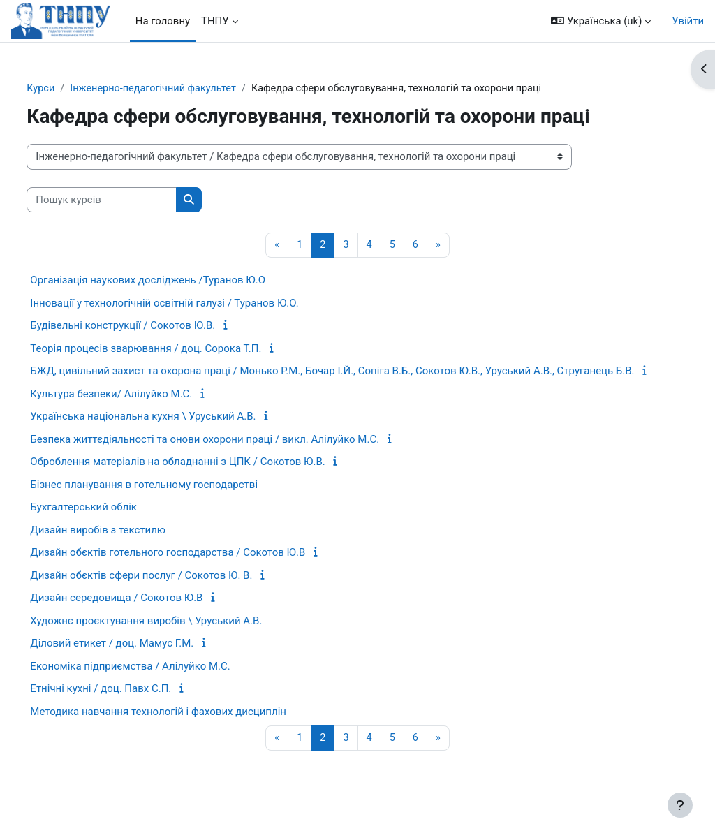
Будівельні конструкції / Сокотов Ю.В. (155, 326)
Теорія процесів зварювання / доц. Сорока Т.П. (178, 349)
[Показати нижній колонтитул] (680, 805)
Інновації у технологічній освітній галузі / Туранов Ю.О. (197, 303)
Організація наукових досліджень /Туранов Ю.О (180, 280)
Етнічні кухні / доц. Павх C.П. (133, 705)
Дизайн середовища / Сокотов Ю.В (149, 614)
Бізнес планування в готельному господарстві (176, 500)
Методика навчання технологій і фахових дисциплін (191, 727)
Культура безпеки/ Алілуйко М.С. (144, 410)
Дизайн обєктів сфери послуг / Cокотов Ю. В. (174, 591)
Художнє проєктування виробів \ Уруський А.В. (179, 637)
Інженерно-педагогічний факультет (188, 88)
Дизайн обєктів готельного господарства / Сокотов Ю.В (200, 569)
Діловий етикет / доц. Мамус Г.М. (144, 660)
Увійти (688, 21)
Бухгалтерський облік (116, 523)
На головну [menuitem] (162, 21)
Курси (73, 88)
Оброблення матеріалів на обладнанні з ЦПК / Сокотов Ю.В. (210, 478)
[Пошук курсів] (134, 199)
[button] (601, 21)
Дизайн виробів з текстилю (130, 546)
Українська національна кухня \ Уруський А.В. (175, 433)
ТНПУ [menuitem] (215, 21)
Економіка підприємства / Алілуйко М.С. (163, 682)
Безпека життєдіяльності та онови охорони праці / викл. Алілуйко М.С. (237, 455)
